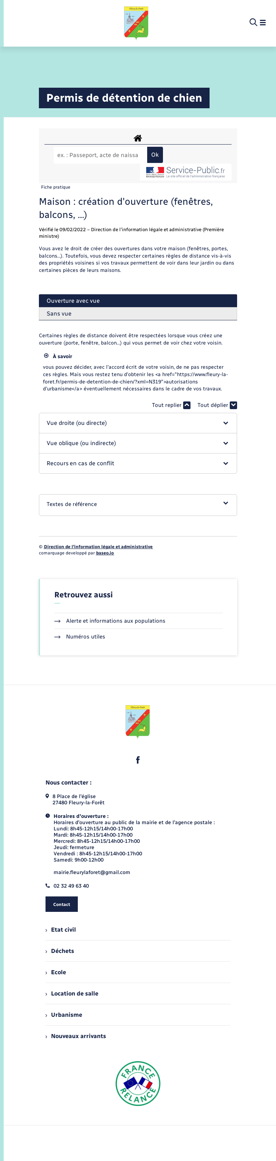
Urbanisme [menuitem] (64, 1014)
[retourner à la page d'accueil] (137, 22)
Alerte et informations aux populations (110, 621)
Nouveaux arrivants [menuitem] (76, 1036)
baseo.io (105, 553)
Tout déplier (217, 405)
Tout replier (171, 405)
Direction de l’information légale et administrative (98, 546)
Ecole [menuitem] (56, 972)
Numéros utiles (79, 636)
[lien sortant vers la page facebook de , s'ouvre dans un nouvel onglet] (138, 759)
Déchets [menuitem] (60, 950)
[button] (138, 423)
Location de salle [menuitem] (72, 993)
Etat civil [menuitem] (61, 929)
